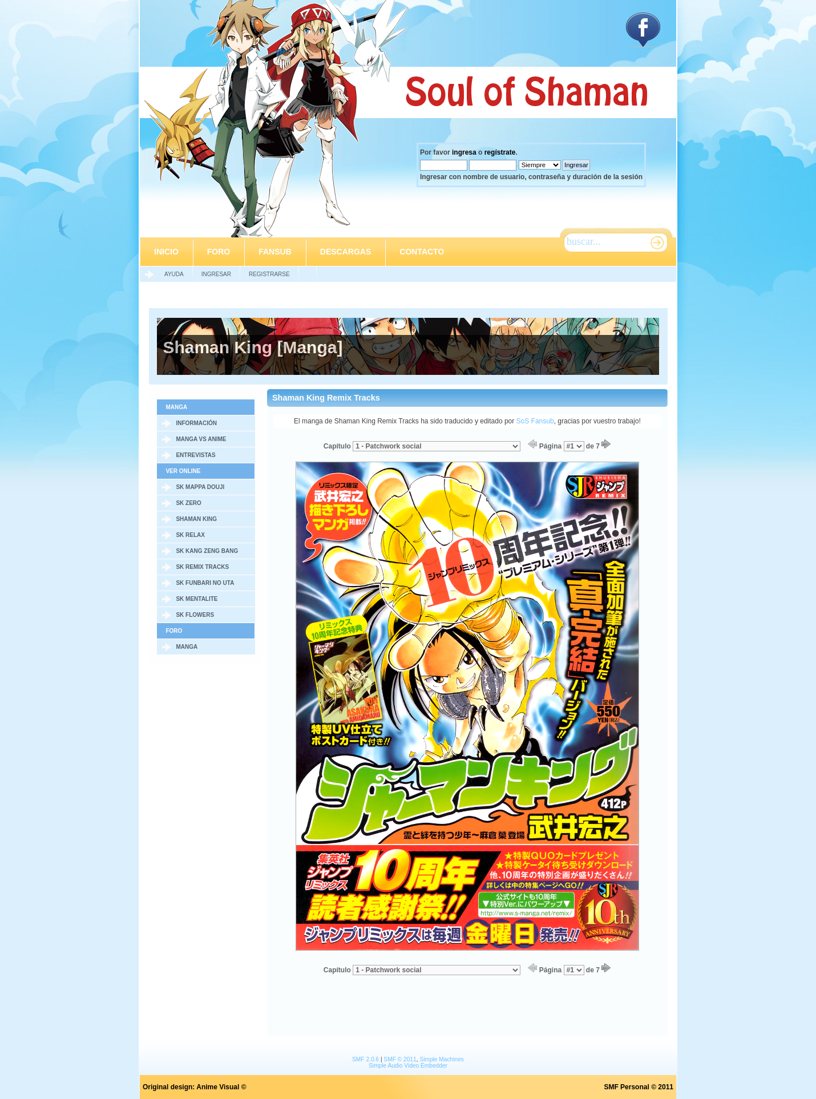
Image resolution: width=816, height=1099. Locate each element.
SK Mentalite (196, 599)
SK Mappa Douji (200, 487)
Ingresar (216, 274)
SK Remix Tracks (202, 567)
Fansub (275, 251)
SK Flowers (195, 615)
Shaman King (196, 519)
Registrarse (269, 274)
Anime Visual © (221, 1087)
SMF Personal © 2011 (638, 1087)
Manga (186, 647)
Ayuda (174, 274)
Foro (218, 251)
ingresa (464, 152)
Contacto (421, 251)
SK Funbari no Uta (205, 583)
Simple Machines (441, 1059)
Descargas (345, 251)
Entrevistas (195, 455)
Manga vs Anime (201, 439)
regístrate (500, 152)
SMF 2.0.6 (365, 1059)
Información (196, 423)
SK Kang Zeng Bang (207, 551)
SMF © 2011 (399, 1059)
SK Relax (190, 535)
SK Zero (188, 503)
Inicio (166, 251)
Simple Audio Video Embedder (408, 1065)
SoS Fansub (535, 421)
